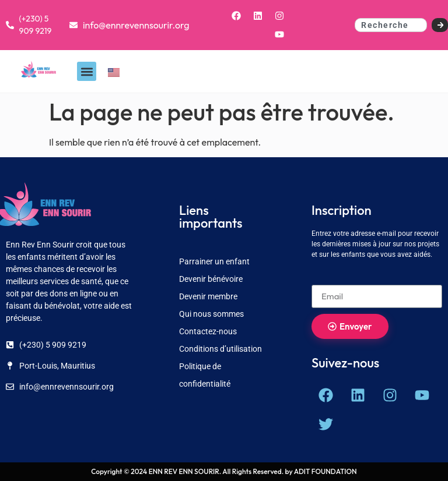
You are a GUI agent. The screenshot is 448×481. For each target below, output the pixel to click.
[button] (86, 71)
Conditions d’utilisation (220, 348)
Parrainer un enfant (214, 261)
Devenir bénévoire (211, 279)
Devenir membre (208, 296)
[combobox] (390, 25)
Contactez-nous (208, 331)
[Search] (440, 25)
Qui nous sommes (211, 314)
